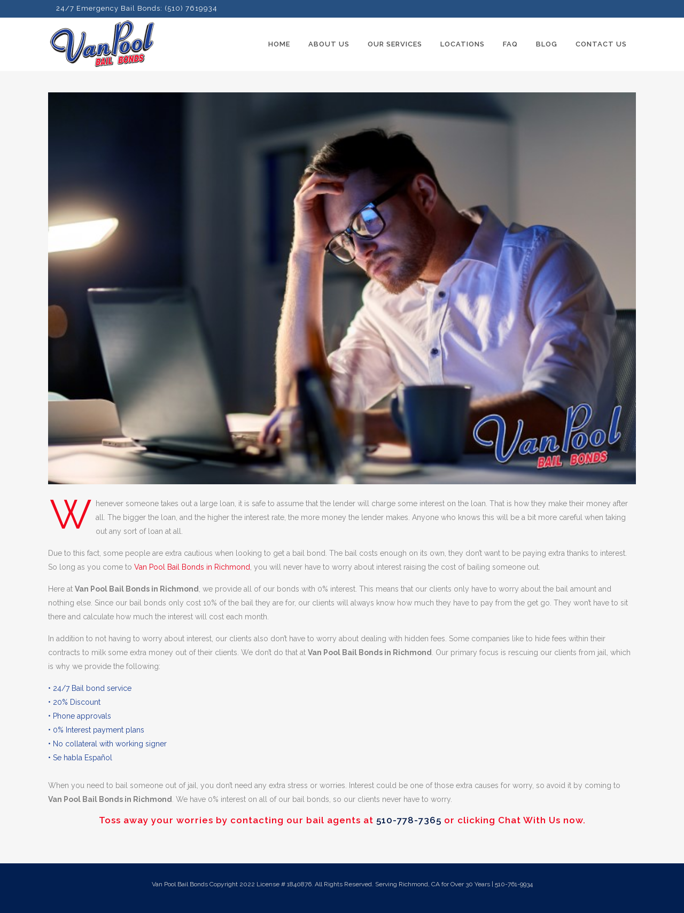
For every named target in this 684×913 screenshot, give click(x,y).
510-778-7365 (408, 820)
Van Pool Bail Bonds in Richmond (192, 567)
